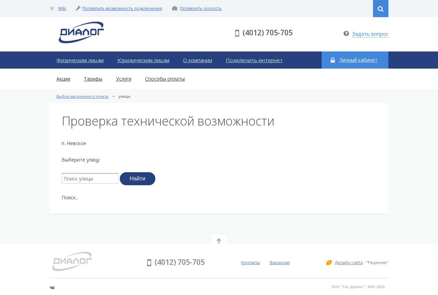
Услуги (123, 78)
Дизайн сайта (349, 263)
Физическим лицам (80, 60)
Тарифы (93, 78)
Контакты (250, 263)
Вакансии (280, 263)
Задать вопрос (370, 33)
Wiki (62, 8)
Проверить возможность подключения (122, 8)
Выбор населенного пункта (82, 96)
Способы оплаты (165, 78)
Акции (63, 78)
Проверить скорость (201, 8)
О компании (197, 60)
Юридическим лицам (143, 60)
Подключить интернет (254, 60)
